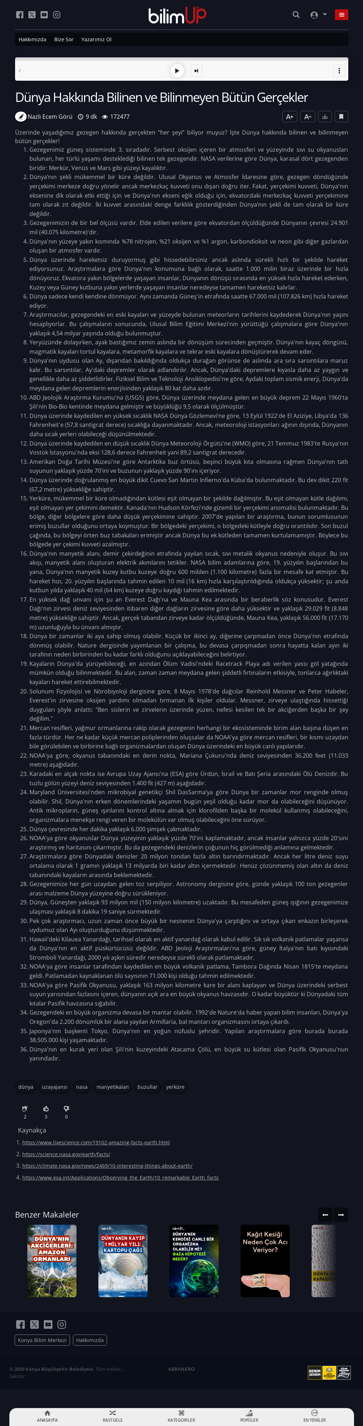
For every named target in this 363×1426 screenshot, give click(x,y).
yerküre (175, 1085)
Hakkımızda (32, 39)
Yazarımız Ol (97, 39)
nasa (82, 1085)
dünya (25, 1085)
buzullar (148, 1085)
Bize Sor (64, 39)
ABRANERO (181, 1388)
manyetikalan (113, 1085)
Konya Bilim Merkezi (42, 1359)
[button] (339, 69)
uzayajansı (55, 1085)
